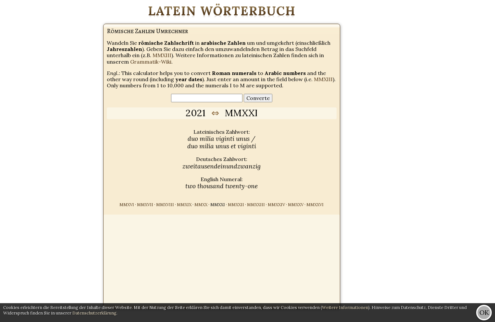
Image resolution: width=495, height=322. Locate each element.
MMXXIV (276, 204)
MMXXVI (315, 204)
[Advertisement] (469, 97)
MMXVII (145, 204)
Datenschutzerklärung (94, 313)
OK (484, 312)
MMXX (200, 204)
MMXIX (184, 204)
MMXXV (295, 204)
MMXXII (236, 204)
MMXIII (162, 55)
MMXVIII (165, 204)
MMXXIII (256, 204)
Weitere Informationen (345, 307)
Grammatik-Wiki (150, 61)
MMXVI (126, 204)
